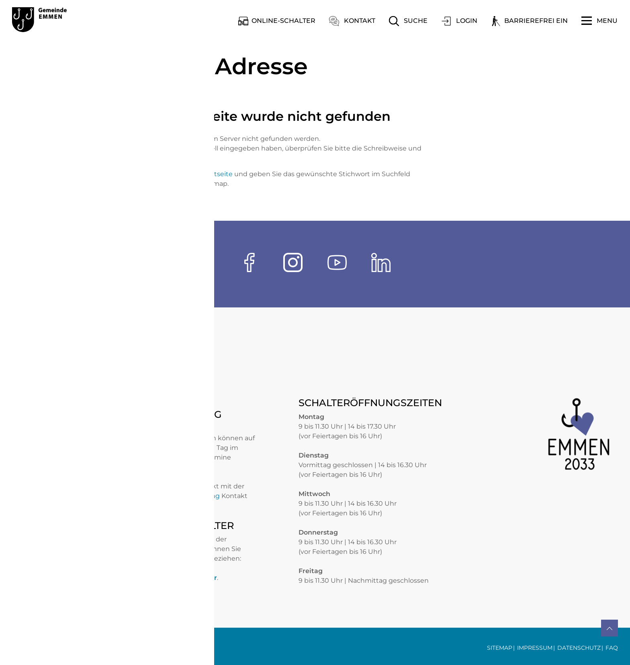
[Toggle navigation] (599, 21)
